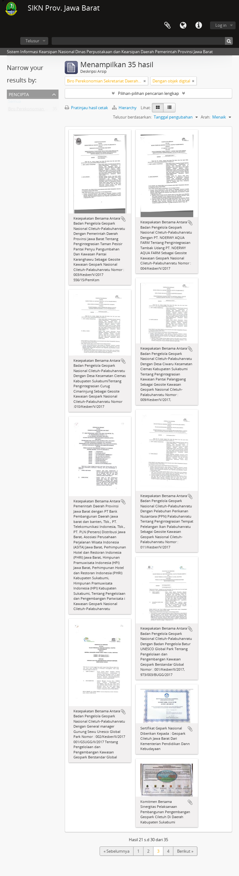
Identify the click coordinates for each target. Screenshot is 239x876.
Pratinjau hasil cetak (86, 107)
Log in (221, 25)
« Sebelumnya (116, 851)
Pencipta (19, 94)
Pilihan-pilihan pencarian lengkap (148, 93)
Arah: (205, 117)
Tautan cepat (198, 25)
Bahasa (183, 25)
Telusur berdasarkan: (132, 117)
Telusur (32, 41)
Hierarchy (125, 107)
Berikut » (185, 851)
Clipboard (167, 25)
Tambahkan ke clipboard (123, 219)
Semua (14, 102)
